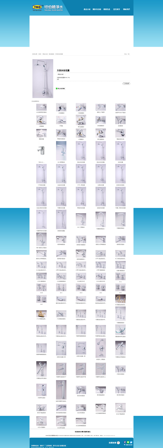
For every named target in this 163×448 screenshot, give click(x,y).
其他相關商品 (35, 101)
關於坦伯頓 (97, 9)
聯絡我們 (126, 9)
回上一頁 (126, 54)
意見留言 (116, 9)
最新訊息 (106, 9)
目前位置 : (35, 54)
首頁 (39, 54)
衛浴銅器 (51, 54)
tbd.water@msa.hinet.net (109, 435)
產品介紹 (87, 9)
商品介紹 (45, 54)
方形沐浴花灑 (59, 54)
